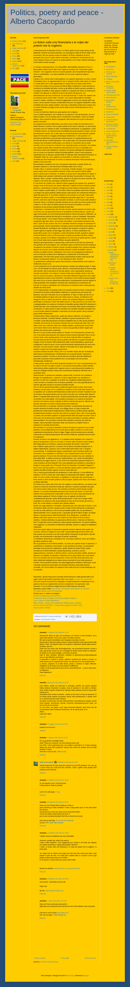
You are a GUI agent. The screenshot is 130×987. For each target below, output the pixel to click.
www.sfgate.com (62, 913)
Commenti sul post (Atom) (49, 962)
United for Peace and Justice (112, 120)
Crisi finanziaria (45, 619)
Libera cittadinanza (112, 131)
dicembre (112, 217)
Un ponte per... (111, 129)
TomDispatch (110, 67)
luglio (110, 232)
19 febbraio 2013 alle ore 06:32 (57, 802)
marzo (111, 244)
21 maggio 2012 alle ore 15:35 (57, 724)
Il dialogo (109, 79)
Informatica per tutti (112, 95)
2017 (109, 199)
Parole (14, 53)
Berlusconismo (17, 41)
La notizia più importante (83, 579)
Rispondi (43, 675)
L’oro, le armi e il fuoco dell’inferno (46, 600)
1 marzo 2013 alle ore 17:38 (56, 901)
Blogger (86, 975)
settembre (112, 226)
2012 (109, 214)
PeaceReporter (111, 98)
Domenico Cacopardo (110, 87)
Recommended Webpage (65, 820)
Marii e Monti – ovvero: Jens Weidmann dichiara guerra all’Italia (57, 603)
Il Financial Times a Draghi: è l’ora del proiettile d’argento (54, 598)
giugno (111, 235)
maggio (111, 238)
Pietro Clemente (111, 76)
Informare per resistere (110, 73)
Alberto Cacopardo (47, 762)
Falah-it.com (61, 752)
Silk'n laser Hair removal (54, 823)
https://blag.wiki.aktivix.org (54, 891)
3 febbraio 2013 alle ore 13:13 (57, 738)
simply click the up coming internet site (67, 868)
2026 (109, 184)
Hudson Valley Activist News (111, 91)
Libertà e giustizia (112, 109)
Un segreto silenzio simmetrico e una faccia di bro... (113, 271)
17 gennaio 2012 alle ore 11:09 (57, 632)
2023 (109, 190)
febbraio (112, 247)
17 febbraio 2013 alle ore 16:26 (57, 780)
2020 (109, 193)
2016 (109, 202)
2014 (109, 208)
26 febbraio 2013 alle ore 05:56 (57, 879)
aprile (111, 241)
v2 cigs (57, 792)
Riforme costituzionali (16, 65)
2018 (109, 196)
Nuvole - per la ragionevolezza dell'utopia (111, 135)
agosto (111, 229)
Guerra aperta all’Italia (41, 608)
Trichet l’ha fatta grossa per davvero (46, 596)
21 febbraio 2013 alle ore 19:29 (57, 833)
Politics (53, 619)
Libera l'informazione (111, 105)
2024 (109, 187)
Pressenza (110, 69)
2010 (109, 291)
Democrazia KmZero (110, 101)
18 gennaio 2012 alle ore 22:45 (57, 683)
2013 (109, 211)
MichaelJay (70, 975)
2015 (109, 205)
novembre (112, 220)
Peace (14, 56)
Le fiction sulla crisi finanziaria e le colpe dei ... (114, 281)
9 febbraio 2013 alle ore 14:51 (67, 762)
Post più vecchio (90, 958)
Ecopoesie (109, 112)
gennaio (111, 250)
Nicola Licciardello (112, 114)
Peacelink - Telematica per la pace (112, 142)
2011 (109, 288)
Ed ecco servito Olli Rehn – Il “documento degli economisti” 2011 (57, 605)
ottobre (111, 223)
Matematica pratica (112, 264)
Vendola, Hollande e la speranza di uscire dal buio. (113, 256)
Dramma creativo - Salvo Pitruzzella (112, 125)
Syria (14, 68)
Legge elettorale (17, 48)
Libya (14, 51)
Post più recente (39, 958)
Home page (65, 958)
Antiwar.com (110, 117)
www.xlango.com (60, 915)
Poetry (14, 59)
